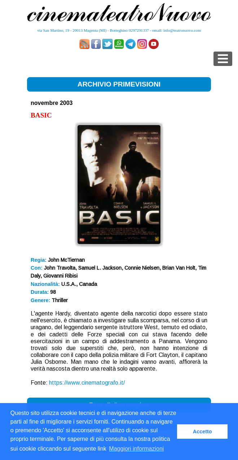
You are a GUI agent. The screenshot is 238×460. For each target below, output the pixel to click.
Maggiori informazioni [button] (136, 449)
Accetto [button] (202, 431)
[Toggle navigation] (222, 59)
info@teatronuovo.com (182, 30)
